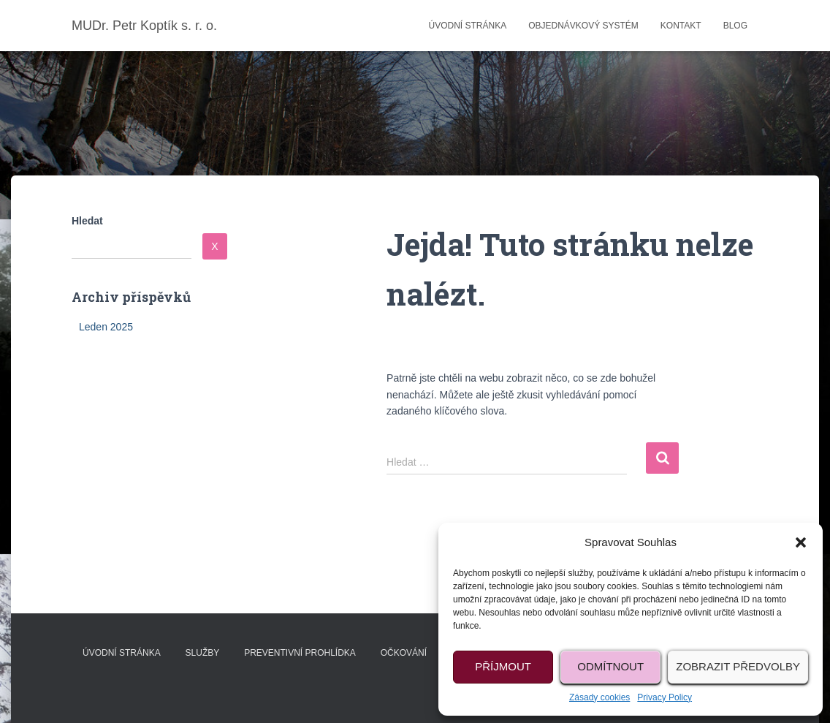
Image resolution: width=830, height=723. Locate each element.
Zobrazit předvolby (738, 666)
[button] (800, 542)
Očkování (404, 653)
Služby (203, 653)
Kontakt (680, 25)
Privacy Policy (664, 697)
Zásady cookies (599, 697)
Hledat (87, 221)
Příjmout (503, 666)
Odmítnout (610, 666)
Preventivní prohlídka (300, 653)
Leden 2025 (106, 327)
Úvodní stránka (467, 25)
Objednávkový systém (583, 25)
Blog (735, 25)
